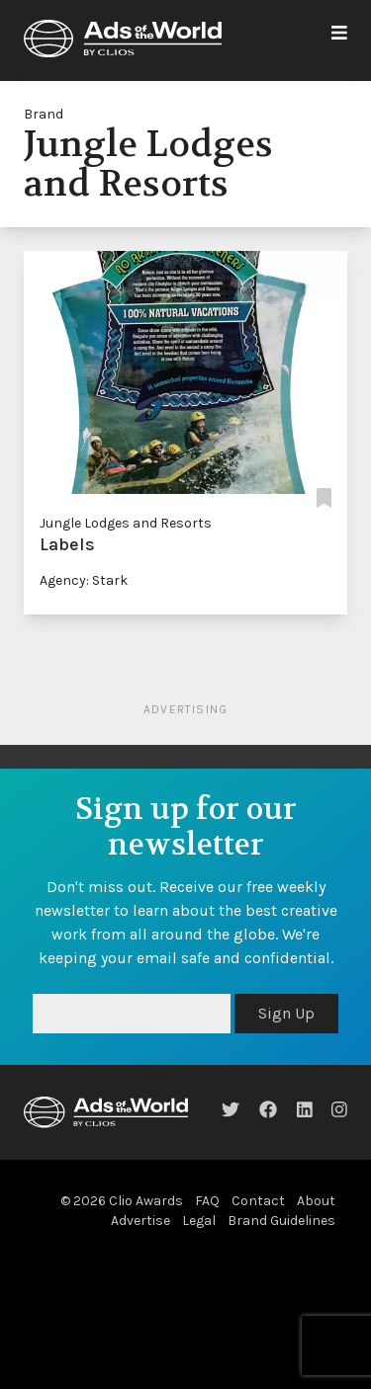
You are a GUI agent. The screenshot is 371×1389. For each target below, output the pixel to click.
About (316, 1200)
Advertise (140, 1220)
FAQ (207, 1200)
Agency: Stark (84, 580)
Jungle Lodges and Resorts (126, 523)
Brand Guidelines (281, 1220)
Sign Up (286, 1013)
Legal (199, 1220)
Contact (258, 1200)
